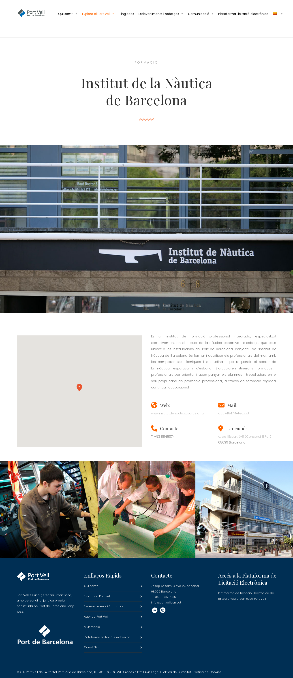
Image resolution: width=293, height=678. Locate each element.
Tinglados (126, 14)
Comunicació (201, 14)
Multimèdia (92, 627)
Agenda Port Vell (96, 616)
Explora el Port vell (97, 596)
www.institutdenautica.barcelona (177, 413)
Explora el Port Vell (98, 14)
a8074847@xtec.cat (233, 413)
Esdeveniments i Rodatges (103, 606)
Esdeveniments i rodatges (161, 14)
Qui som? (68, 14)
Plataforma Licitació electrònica (243, 14)
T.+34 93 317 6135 (163, 597)
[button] (79, 387)
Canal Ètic (91, 647)
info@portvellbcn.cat (166, 602)
